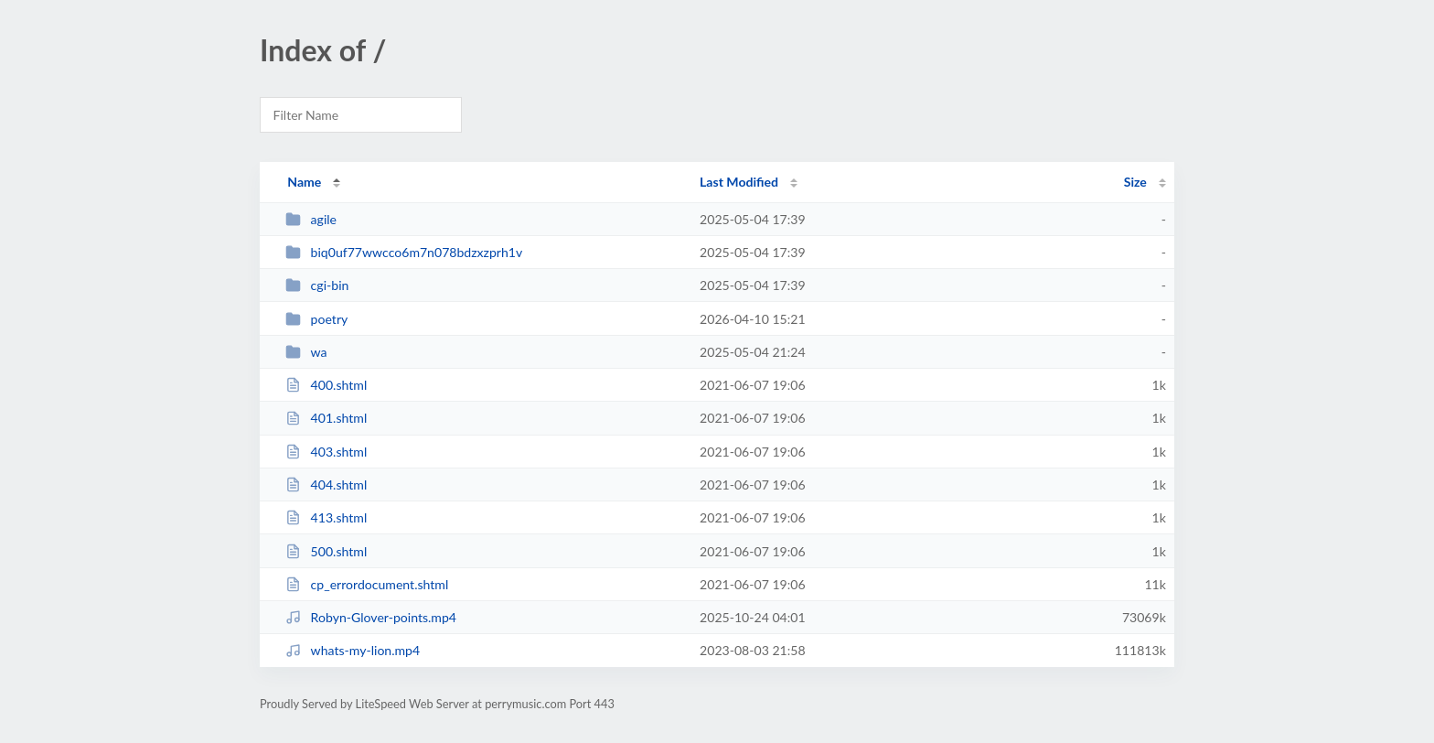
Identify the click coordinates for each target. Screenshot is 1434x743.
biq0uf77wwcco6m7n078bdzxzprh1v (403, 252)
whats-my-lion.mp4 (352, 650)
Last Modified (739, 181)
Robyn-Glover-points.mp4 (370, 617)
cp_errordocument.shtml (366, 584)
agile (311, 219)
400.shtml (326, 385)
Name (304, 181)
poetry (316, 319)
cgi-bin (316, 285)
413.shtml (326, 517)
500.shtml (326, 551)
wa (305, 352)
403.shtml (326, 451)
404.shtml (326, 484)
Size (1135, 181)
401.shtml (326, 417)
